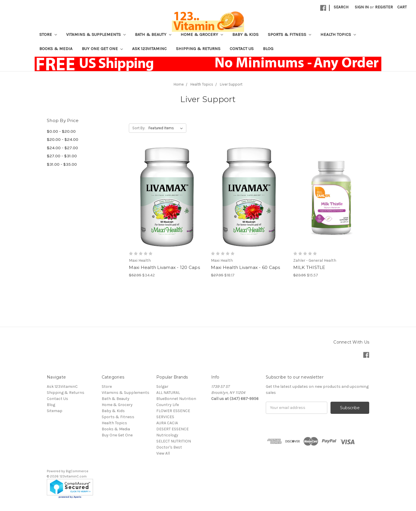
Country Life (167, 404)
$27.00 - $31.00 (62, 155)
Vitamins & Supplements (96, 34)
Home (179, 84)
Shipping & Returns (198, 48)
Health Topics (338, 34)
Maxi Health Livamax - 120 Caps (164, 267)
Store (48, 34)
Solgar (162, 386)
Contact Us (242, 48)
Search (341, 7)
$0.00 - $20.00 (61, 131)
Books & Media (56, 48)
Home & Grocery (202, 34)
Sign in (362, 7)
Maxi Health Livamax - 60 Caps (245, 267)
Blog (268, 48)
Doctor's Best (169, 447)
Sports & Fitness (289, 34)
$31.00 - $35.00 (62, 164)
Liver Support (231, 84)
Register (384, 7)
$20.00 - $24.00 (62, 139)
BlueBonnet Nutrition (176, 398)
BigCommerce (77, 471)
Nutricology (167, 435)
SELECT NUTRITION (173, 441)
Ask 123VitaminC (149, 48)
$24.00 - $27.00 (62, 147)
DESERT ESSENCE (172, 429)
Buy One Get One (102, 48)
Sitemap (54, 410)
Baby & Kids (245, 34)
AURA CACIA (167, 422)
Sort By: (138, 128)
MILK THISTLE (309, 267)
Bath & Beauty (153, 34)
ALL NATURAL (168, 392)
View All (163, 453)
